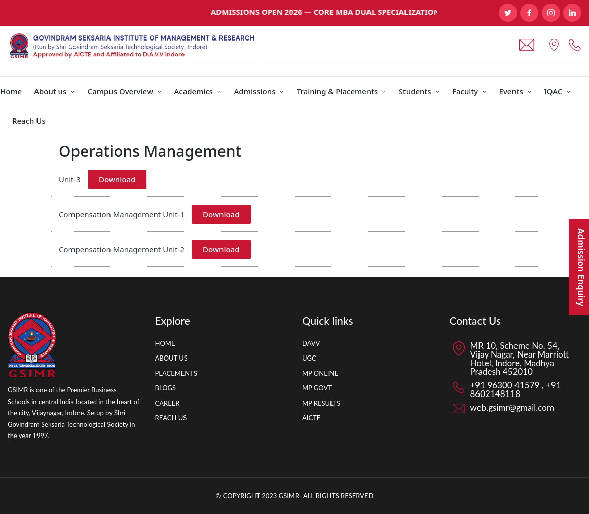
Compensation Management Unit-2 (122, 249)
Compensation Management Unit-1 (122, 214)
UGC (309, 358)
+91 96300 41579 (506, 385)
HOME (165, 343)
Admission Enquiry (581, 267)
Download (117, 179)
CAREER (167, 403)
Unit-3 (70, 179)
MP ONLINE (320, 373)
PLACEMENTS (176, 373)
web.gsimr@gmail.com (512, 407)
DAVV (311, 343)
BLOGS (165, 388)
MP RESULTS (321, 403)
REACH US (171, 418)
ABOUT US (171, 358)
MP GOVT (317, 388)
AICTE (311, 418)
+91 (552, 385)
